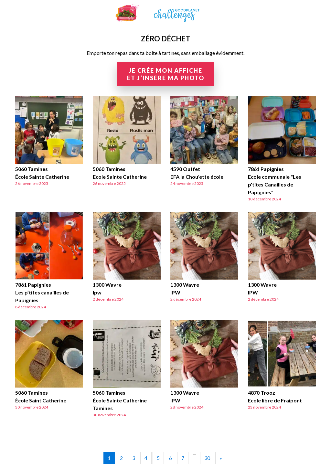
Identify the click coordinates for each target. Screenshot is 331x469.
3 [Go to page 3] (133, 458)
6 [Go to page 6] (170, 458)
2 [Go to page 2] (121, 458)
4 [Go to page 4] (145, 458)
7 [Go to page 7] (182, 458)
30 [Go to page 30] (207, 458)
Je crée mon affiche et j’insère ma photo (165, 74)
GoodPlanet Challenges (165, 13)
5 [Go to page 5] (158, 458)
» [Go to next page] (220, 458)
